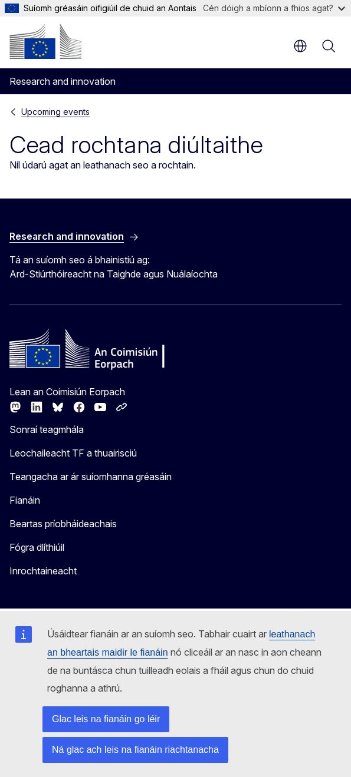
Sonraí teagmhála (46, 429)
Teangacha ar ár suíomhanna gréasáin (90, 476)
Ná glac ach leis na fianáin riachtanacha (135, 750)
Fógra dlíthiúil (36, 547)
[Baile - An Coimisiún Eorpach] (45, 41)
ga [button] (300, 46)
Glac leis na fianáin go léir (106, 719)
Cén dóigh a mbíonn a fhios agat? (274, 8)
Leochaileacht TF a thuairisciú (73, 453)
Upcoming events (55, 112)
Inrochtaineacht (43, 571)
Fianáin (24, 500)
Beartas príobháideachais (63, 524)
